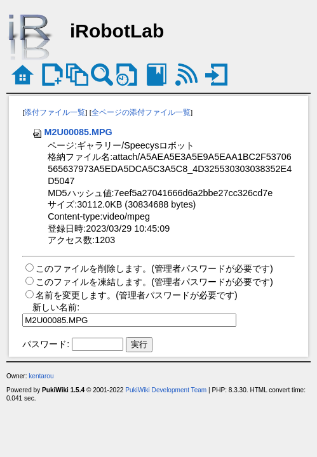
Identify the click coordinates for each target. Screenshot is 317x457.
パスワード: (45, 344)
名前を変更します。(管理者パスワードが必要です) (137, 295)
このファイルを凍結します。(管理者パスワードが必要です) (154, 282)
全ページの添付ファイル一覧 (141, 112)
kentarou (41, 376)
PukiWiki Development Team (165, 390)
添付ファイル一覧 (54, 112)
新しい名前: (55, 307)
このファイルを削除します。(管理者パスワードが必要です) (154, 268)
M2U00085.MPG (72, 132)
